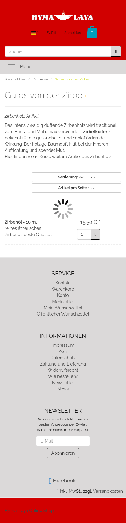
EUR (51, 33)
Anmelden (72, 33)
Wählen (76, 177)
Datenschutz (63, 357)
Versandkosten (108, 491)
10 (76, 188)
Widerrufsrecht (63, 370)
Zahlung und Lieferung (63, 363)
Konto (63, 295)
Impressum (63, 345)
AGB (63, 351)
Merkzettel (63, 301)
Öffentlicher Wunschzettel (63, 314)
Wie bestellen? (63, 376)
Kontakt (62, 282)
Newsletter (63, 382)
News (63, 388)
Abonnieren (63, 453)
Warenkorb (63, 289)
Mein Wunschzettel (63, 307)
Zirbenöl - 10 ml (21, 222)
